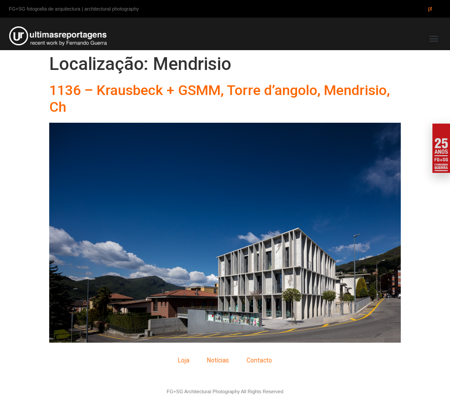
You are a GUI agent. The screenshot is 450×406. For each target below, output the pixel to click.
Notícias (218, 360)
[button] (434, 38)
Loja (183, 360)
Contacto (259, 360)
